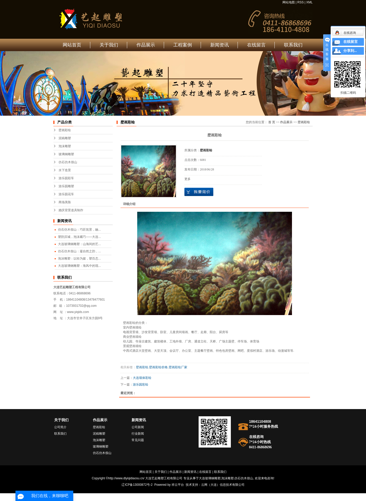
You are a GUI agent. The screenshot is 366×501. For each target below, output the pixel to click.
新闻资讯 (219, 45)
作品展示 (145, 45)
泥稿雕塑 (65, 138)
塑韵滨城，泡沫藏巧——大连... (79, 237)
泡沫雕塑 (65, 146)
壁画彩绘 (65, 130)
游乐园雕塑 (66, 186)
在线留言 (256, 45)
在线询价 (198, 192)
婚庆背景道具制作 (71, 210)
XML (309, 2)
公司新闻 (138, 427)
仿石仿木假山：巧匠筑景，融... (79, 229)
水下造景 (65, 170)
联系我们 (293, 45)
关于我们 (109, 45)
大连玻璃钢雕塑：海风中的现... (79, 266)
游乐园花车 (66, 194)
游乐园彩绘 (140, 384)
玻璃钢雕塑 (66, 154)
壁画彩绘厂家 (178, 367)
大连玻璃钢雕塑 (210, 478)
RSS (300, 2)
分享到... (350, 51)
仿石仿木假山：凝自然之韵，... (79, 251)
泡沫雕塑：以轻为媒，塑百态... (79, 258)
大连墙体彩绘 (142, 378)
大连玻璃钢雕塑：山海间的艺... (79, 244)
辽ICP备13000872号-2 (136, 485)
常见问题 (138, 440)
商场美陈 (65, 202)
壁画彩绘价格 (158, 367)
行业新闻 (138, 433)
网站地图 (288, 2)
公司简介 (60, 427)
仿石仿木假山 (68, 162)
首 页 (271, 122)
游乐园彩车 (66, 178)
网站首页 (72, 45)
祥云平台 (178, 485)
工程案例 (182, 45)
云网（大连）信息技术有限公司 (223, 485)
